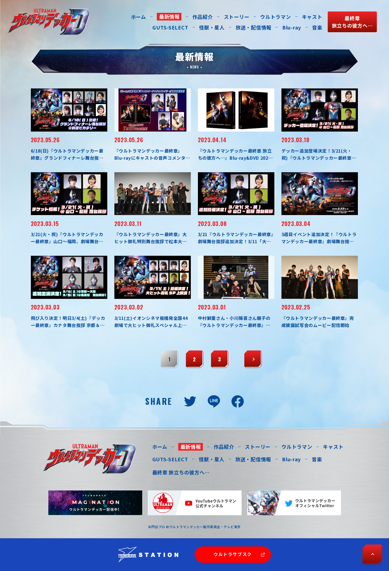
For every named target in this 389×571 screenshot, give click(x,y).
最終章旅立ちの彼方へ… (352, 21)
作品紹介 (202, 16)
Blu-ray (291, 27)
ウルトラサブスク (232, 554)
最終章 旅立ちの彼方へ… (181, 472)
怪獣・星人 (212, 27)
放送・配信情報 (253, 27)
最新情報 (169, 16)
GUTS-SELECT (170, 27)
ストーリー (237, 16)
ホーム (138, 16)
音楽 (317, 27)
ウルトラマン (275, 16)
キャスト (312, 16)
